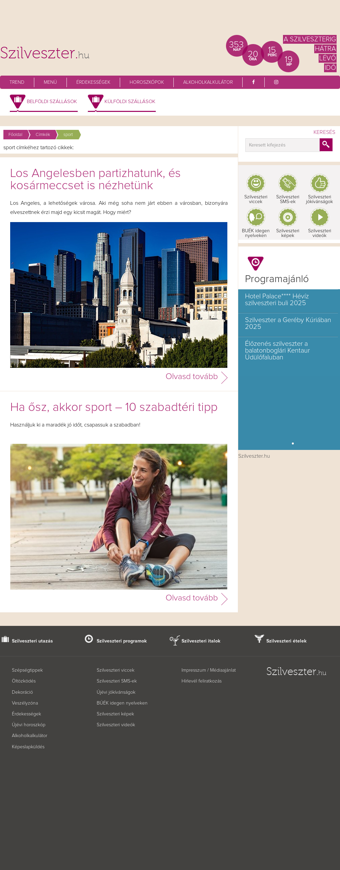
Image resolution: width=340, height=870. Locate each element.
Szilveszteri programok (122, 641)
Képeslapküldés (28, 747)
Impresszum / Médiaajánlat (209, 670)
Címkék (43, 135)
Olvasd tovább (192, 376)
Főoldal (15, 135)
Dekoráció (22, 692)
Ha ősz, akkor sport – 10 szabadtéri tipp (114, 407)
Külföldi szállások (130, 101)
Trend (17, 82)
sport (68, 135)
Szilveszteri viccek (255, 199)
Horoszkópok (147, 82)
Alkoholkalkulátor (208, 82)
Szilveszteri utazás (32, 641)
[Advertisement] (170, 20)
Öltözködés (24, 681)
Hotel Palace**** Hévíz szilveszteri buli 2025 (277, 300)
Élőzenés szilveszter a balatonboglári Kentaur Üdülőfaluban (277, 350)
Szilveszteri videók (319, 233)
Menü (50, 82)
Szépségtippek (27, 670)
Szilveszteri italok (201, 641)
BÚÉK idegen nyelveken (122, 703)
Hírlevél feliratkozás (202, 681)
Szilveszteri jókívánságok (319, 199)
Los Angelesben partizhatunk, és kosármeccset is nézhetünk (95, 179)
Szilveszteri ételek (286, 641)
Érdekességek (93, 82)
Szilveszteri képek (287, 233)
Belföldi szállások (52, 101)
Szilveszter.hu (254, 456)
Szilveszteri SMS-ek (287, 199)
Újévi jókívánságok (116, 692)
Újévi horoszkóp (28, 725)
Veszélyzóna (25, 703)
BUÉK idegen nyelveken (256, 233)
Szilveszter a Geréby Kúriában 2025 (288, 323)
